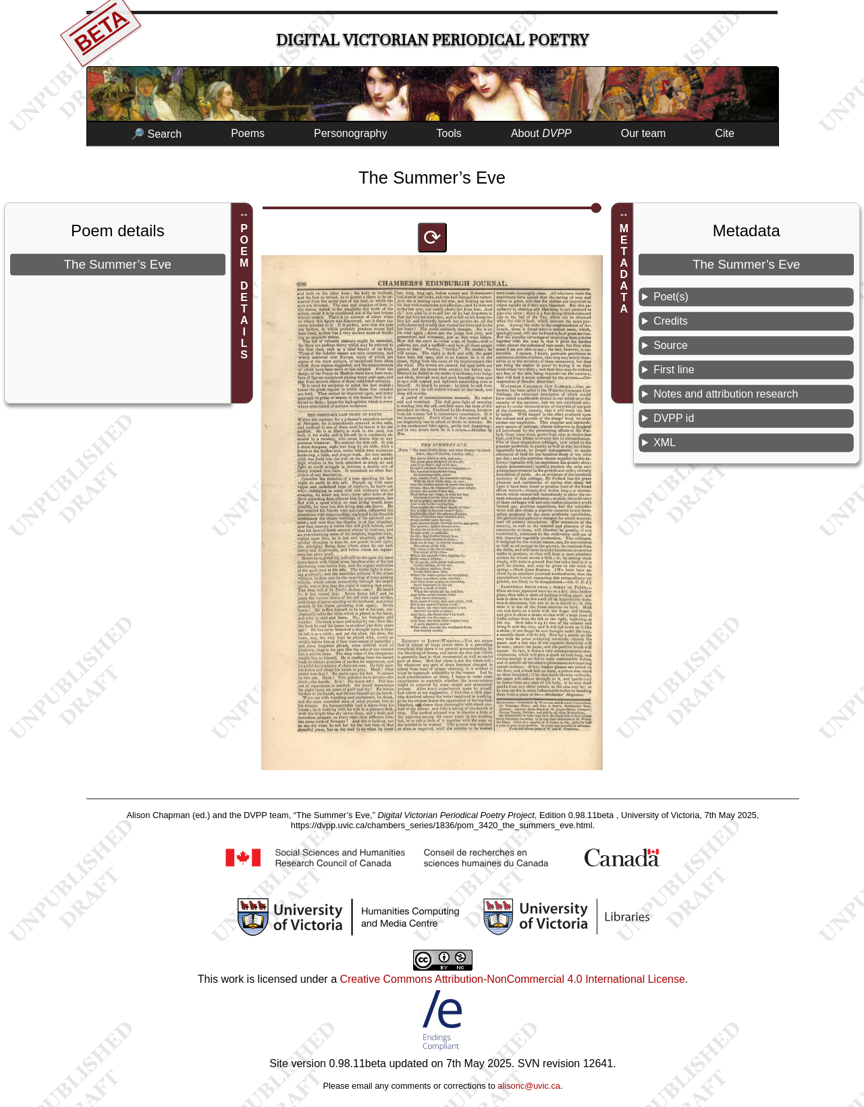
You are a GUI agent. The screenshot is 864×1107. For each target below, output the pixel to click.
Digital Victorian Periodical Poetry (432, 40)
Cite (724, 133)
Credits (670, 321)
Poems (248, 133)
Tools (449, 133)
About (541, 133)
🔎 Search (156, 134)
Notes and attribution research (725, 394)
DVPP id (673, 418)
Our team (643, 133)
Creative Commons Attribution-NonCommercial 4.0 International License (512, 979)
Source (670, 345)
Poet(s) (670, 296)
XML (664, 442)
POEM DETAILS (244, 291)
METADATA (624, 269)
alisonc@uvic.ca (528, 1086)
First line (673, 369)
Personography (350, 133)
